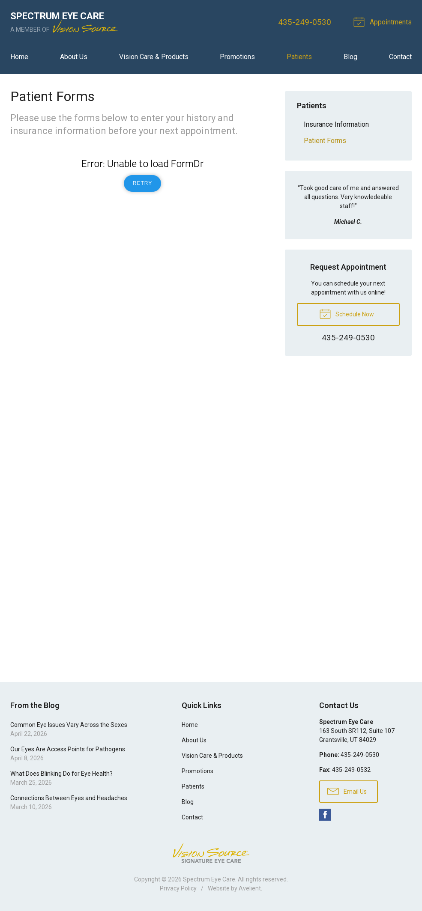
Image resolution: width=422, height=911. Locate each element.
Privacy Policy (178, 888)
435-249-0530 (304, 22)
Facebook (325, 815)
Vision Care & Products (154, 57)
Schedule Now (346, 313)
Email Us (347, 791)
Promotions (237, 57)
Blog (350, 57)
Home (19, 57)
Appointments (384, 21)
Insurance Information (336, 124)
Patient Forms (325, 141)
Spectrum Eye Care (209, 879)
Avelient (250, 888)
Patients (299, 57)
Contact (400, 57)
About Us (73, 57)
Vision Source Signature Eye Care (211, 853)
